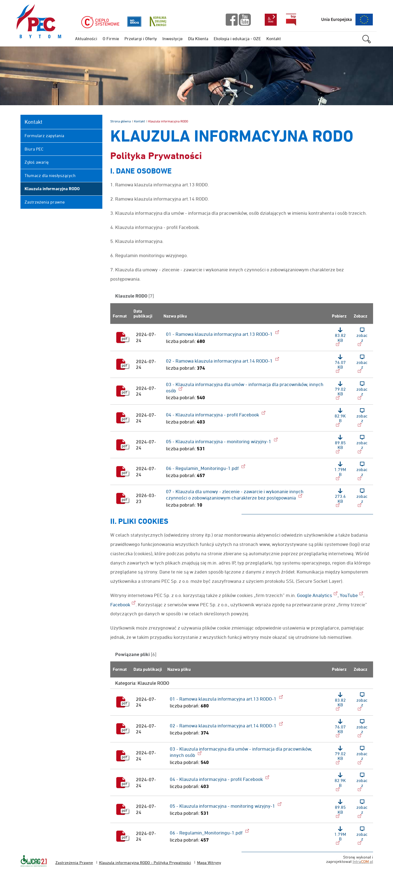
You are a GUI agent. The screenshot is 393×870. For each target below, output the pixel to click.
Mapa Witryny (209, 862)
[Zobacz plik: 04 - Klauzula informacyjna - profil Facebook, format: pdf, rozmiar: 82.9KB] (362, 418)
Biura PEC (34, 148)
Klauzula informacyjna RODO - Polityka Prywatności (145, 862)
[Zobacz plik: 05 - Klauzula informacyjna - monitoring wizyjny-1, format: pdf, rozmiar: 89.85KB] (362, 444)
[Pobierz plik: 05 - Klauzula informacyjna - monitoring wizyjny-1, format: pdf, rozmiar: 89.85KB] (340, 444)
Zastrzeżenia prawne (45, 201)
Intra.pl (363, 861)
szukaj (369, 39)
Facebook (120, 604)
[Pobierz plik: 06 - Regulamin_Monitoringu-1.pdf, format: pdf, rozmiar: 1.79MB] (340, 471)
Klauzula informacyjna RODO (52, 188)
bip (291, 20)
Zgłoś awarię (37, 162)
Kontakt (139, 121)
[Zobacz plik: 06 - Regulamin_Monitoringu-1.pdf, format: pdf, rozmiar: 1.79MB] (362, 471)
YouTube (349, 595)
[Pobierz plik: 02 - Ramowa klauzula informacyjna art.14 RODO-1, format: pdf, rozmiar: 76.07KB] (340, 364)
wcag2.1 (271, 20)
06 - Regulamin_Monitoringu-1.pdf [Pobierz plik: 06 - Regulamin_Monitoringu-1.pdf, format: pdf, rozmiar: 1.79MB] (203, 468)
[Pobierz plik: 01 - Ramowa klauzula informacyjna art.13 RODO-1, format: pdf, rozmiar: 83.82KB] (340, 337)
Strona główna (120, 121)
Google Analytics (314, 595)
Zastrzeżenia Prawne (74, 862)
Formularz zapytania (44, 135)
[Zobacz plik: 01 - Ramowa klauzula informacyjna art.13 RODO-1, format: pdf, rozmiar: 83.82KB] (362, 337)
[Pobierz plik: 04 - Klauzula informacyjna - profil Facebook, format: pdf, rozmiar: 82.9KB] (340, 418)
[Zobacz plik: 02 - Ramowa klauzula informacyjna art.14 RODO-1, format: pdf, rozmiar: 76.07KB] (362, 364)
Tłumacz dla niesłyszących (50, 175)
